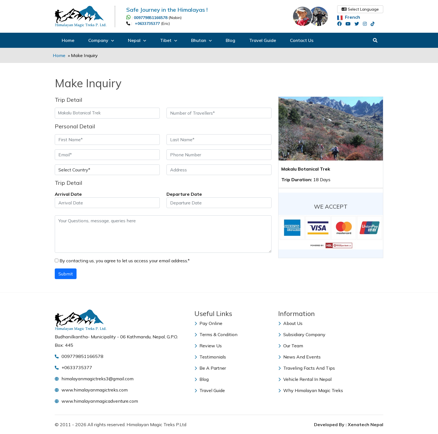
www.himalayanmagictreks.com (94, 390)
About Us (290, 323)
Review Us (208, 345)
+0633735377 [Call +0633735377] (147, 23)
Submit (65, 274)
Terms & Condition (215, 334)
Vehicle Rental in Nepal (305, 379)
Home (68, 40)
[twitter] (358, 24)
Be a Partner (210, 368)
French (348, 17)
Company (101, 40)
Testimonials (210, 357)
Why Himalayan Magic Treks (310, 390)
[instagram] (366, 24)
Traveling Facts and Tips (306, 368)
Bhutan (201, 40)
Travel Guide (262, 40)
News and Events (299, 357)
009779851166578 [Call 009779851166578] (150, 17)
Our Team (290, 345)
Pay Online (208, 323)
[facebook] (340, 24)
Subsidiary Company (301, 334)
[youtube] (349, 24)
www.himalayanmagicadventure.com (99, 401)
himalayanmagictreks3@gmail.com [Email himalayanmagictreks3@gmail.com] (97, 378)
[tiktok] (374, 24)
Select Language (360, 9)
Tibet (168, 40)
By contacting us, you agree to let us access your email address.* (122, 260)
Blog (230, 40)
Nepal (137, 40)
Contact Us (301, 40)
